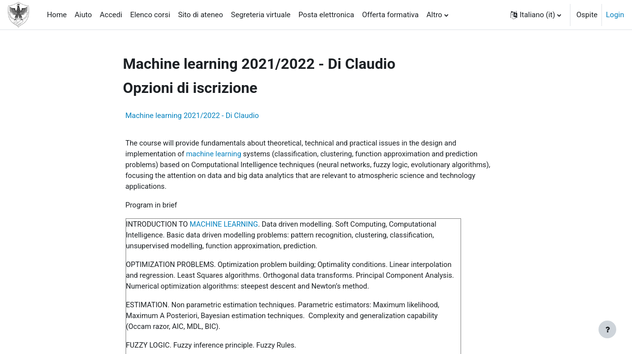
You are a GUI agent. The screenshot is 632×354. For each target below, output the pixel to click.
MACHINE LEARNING (226, 225)
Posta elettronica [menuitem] (326, 14)
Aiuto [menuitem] (83, 14)
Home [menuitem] (57, 14)
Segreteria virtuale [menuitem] (261, 14)
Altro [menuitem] (434, 14)
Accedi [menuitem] (111, 14)
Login (615, 14)
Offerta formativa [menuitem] (390, 14)
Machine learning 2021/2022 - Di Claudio (192, 115)
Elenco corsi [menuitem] (150, 14)
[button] (535, 15)
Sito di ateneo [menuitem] (200, 14)
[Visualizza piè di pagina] (607, 329)
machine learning (215, 154)
